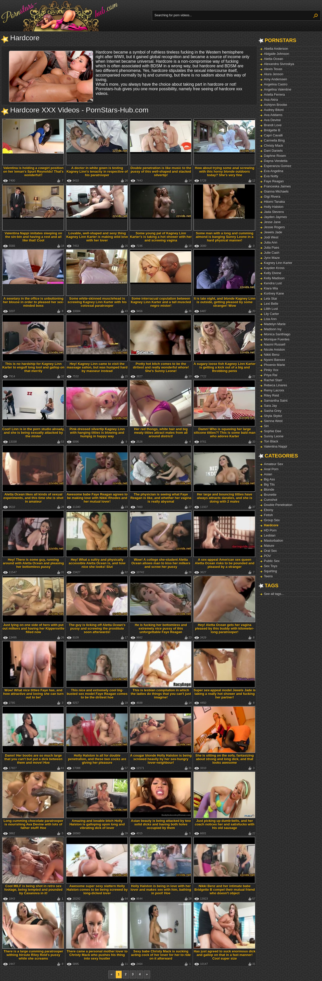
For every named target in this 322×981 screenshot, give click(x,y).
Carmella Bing (274, 140)
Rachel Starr (273, 380)
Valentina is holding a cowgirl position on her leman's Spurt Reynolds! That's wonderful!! (33, 171)
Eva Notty (271, 176)
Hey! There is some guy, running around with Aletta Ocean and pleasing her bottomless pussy (33, 563)
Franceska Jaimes (277, 186)
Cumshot (270, 500)
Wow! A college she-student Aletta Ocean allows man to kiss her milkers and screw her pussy (160, 563)
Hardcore (271, 525)
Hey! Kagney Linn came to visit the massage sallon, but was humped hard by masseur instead (97, 367)
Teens (268, 576)
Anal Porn (271, 469)
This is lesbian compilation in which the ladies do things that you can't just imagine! (161, 693)
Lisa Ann (270, 319)
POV (267, 556)
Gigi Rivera (272, 196)
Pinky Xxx (271, 370)
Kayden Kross (274, 268)
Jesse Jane (272, 222)
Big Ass (269, 479)
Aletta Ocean (273, 59)
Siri (266, 426)
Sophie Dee (272, 431)
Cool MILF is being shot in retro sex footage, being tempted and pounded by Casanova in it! (33, 889)
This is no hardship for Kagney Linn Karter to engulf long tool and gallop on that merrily (33, 367)
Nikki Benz (271, 354)
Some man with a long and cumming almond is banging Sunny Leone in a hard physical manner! (224, 236)
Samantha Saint (276, 400)
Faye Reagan (274, 181)
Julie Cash (271, 252)
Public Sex (271, 561)
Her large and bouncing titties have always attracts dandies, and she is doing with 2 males (224, 497)
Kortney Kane (274, 293)
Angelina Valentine (277, 89)
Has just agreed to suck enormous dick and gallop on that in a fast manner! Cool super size (224, 954)
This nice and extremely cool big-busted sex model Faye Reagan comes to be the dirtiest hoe (97, 693)
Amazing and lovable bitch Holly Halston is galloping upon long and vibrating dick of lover (97, 824)
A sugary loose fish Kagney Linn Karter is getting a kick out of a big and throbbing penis (225, 367)
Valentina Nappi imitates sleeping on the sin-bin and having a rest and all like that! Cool (33, 236)
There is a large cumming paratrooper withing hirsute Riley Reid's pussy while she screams (33, 954)
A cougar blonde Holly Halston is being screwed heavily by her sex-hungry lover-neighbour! (160, 759)
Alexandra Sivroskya (279, 64)
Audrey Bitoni (274, 110)
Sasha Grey (272, 411)
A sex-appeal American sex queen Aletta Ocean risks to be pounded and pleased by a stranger (224, 563)
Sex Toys (270, 566)
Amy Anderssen (275, 79)
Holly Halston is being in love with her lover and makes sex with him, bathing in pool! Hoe (161, 889)
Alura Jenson (273, 74)
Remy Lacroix (274, 390)
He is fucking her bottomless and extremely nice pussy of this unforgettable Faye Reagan (161, 628)
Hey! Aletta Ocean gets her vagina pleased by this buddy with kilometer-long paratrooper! (224, 628)
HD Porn (270, 530)
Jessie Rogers (274, 227)
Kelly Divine (272, 273)
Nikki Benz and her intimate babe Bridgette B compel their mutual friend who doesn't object (225, 889)
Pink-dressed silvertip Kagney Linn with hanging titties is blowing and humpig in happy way (97, 432)
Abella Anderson (276, 48)
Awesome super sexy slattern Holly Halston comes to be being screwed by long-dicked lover (97, 889)
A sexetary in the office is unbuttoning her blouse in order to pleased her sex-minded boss (33, 302)
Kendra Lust (273, 283)
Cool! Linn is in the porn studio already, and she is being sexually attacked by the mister (33, 432)
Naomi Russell (274, 344)
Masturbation (273, 540)
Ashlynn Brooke (275, 105)
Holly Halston (274, 207)
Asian (268, 474)
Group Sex (272, 520)
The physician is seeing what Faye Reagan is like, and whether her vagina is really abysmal (160, 497)
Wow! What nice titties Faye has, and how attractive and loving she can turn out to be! (33, 693)
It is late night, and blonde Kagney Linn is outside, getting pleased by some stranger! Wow (224, 302)
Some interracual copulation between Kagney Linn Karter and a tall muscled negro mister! (161, 302)
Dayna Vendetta (276, 161)
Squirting (270, 571)
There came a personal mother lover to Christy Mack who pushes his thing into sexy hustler (97, 954)
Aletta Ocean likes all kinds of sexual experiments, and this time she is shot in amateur (33, 497)
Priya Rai (270, 375)
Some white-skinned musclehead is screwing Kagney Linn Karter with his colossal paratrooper (97, 302)
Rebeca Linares (275, 385)
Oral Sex (270, 551)
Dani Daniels (273, 150)
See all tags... (274, 594)
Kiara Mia (271, 288)
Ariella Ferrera (274, 94)
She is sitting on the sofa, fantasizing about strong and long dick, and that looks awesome (225, 759)
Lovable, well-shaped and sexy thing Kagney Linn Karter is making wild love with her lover (97, 236)
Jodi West (271, 237)
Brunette (270, 494)
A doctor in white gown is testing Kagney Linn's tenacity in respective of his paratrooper (97, 171)
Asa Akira (271, 99)
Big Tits (269, 484)
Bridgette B (272, 130)
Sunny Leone (274, 436)
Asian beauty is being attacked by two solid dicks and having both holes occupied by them (161, 824)
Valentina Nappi (275, 446)
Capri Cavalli (273, 135)
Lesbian (270, 535)
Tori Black (271, 441)
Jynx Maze (272, 258)
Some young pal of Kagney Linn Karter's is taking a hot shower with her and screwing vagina (161, 236)
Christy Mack (273, 145)
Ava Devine (272, 120)
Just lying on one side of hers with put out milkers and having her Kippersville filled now (34, 628)
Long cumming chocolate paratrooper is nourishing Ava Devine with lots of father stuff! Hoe (33, 824)
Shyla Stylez (273, 416)
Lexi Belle (271, 303)
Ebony (268, 510)
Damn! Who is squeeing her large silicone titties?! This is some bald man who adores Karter (224, 432)
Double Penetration (278, 505)
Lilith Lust (271, 309)
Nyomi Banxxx (274, 360)
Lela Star (270, 298)
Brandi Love (272, 125)
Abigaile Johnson (276, 54)
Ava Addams (273, 115)
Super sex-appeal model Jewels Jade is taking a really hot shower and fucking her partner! (225, 693)
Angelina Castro (276, 84)
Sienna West (273, 421)
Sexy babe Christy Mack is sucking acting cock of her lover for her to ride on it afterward (161, 954)
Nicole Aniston (274, 349)
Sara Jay (270, 405)
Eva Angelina (273, 171)
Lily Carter (271, 314)
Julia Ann (270, 242)
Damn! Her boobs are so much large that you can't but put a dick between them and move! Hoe (33, 759)
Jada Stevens (274, 212)
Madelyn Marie (275, 324)
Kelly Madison (274, 278)
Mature (269, 545)
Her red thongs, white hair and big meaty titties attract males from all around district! (161, 432)
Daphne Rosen (275, 156)
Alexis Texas (273, 69)
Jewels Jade (273, 232)
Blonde (269, 489)
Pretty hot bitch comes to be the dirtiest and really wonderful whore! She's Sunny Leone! (161, 367)
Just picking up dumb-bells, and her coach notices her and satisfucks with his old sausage (224, 824)
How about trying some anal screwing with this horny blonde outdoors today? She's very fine (224, 171)
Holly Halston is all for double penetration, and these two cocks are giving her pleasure (97, 759)
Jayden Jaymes (275, 217)
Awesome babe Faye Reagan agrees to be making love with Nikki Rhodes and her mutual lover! (97, 497)
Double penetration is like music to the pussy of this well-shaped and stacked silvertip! (161, 171)
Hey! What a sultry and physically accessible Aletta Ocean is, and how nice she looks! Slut (97, 563)
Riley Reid (271, 395)
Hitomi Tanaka (274, 201)
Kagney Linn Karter (278, 263)
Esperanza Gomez (277, 166)
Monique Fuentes (276, 339)
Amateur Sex (273, 464)
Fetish (268, 515)
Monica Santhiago (277, 334)
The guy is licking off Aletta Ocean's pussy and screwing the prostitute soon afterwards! (97, 628)
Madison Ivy (272, 329)
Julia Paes (271, 247)
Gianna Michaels (276, 191)
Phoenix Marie (274, 365)
